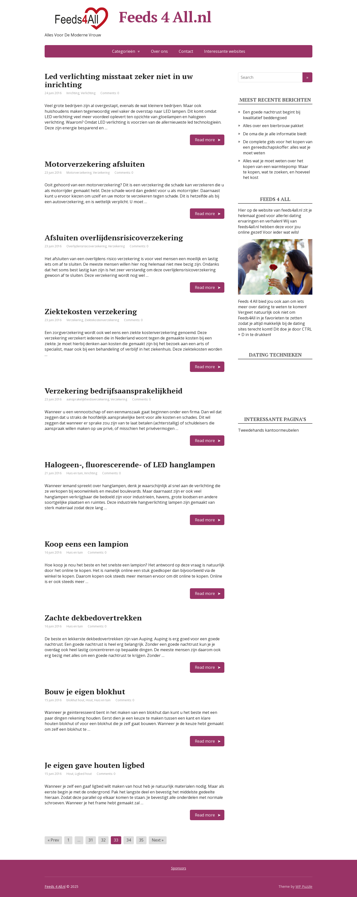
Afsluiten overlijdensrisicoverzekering (114, 238)
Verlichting (88, 93)
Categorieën (123, 51)
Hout (89, 700)
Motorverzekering (78, 172)
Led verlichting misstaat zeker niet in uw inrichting (119, 80)
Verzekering (101, 172)
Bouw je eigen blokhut (85, 692)
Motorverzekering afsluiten (95, 164)
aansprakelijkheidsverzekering (87, 399)
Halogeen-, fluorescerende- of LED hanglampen (130, 465)
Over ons (159, 51)
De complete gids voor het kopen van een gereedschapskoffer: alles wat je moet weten (277, 147)
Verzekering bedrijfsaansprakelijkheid (113, 391)
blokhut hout (75, 700)
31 (91, 840)
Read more (205, 139)
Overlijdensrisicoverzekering (86, 246)
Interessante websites (224, 51)
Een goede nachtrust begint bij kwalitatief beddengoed (271, 114)
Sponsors (178, 868)
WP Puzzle (304, 886)
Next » (158, 840)
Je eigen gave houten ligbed (95, 765)
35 (141, 840)
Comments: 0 (109, 93)
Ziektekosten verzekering (91, 311)
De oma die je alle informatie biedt (274, 134)
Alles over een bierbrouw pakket (273, 125)
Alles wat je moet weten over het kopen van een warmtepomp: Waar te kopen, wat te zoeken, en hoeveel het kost (276, 169)
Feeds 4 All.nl (128, 18)
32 (103, 840)
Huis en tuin (74, 473)
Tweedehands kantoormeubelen (268, 430)
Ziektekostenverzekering (102, 320)
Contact (186, 51)
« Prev (53, 840)
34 (128, 840)
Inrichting (72, 93)
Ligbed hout (83, 774)
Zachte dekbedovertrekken (93, 618)
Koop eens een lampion (86, 544)
